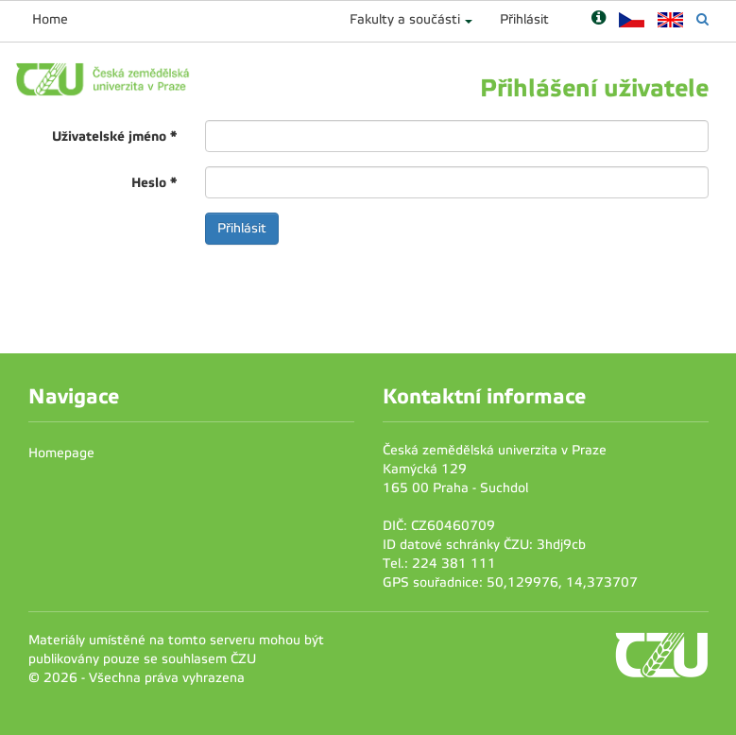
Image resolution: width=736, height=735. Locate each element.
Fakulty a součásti (405, 19)
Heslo (154, 182)
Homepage (61, 453)
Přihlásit (524, 19)
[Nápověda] (598, 19)
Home (50, 19)
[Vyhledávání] (702, 19)
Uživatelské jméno (114, 136)
